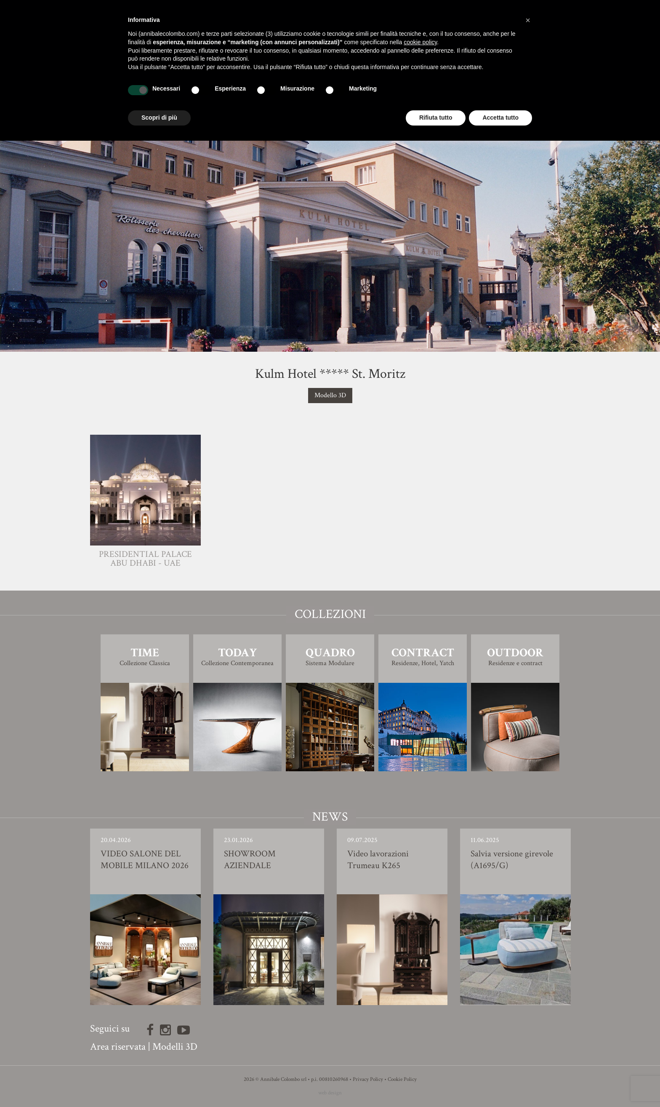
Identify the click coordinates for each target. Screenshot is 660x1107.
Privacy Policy (368, 1079)
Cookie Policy (402, 1079)
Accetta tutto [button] (500, 117)
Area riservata (118, 1046)
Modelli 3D (174, 1046)
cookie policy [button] (420, 42)
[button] (528, 20)
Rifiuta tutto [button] (435, 117)
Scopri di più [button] (159, 117)
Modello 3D (330, 395)
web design (330, 1092)
